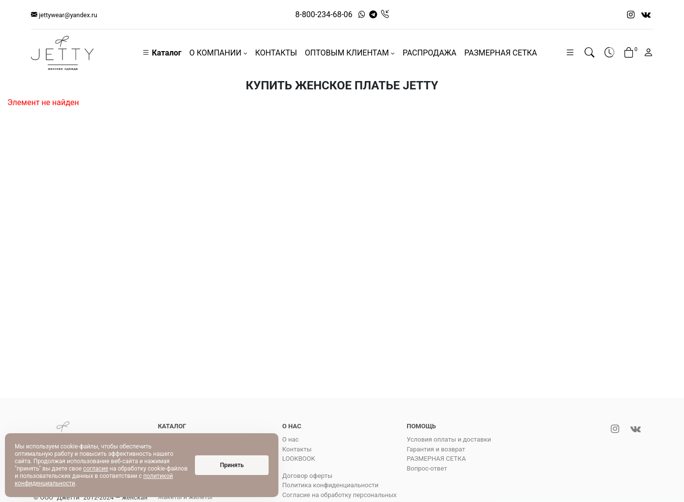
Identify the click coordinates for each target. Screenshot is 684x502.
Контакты (297, 449)
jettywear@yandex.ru (64, 15)
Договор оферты (307, 475)
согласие (95, 468)
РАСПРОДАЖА (430, 52)
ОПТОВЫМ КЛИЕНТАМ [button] (350, 52)
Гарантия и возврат (436, 449)
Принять (232, 465)
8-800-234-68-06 (324, 14)
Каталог (161, 52)
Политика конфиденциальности (330, 485)
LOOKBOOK (298, 458)
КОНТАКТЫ (276, 52)
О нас (290, 439)
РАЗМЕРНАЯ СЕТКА (501, 52)
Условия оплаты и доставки (449, 439)
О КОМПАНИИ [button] (218, 52)
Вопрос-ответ (427, 468)
